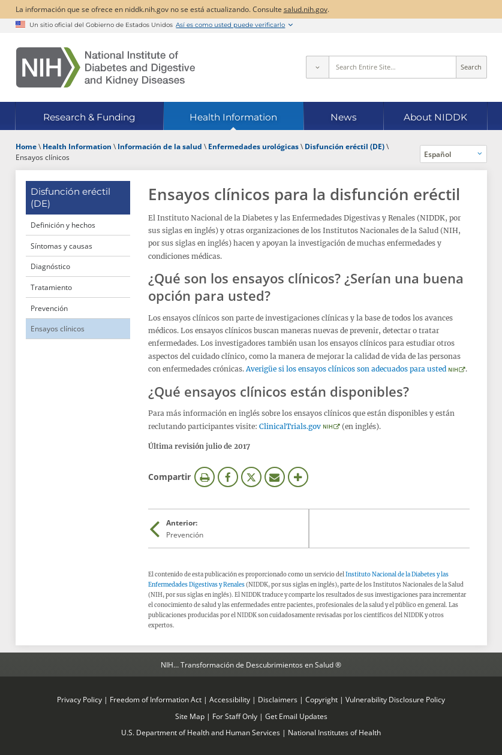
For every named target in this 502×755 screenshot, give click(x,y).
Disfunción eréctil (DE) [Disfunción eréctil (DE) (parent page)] (70, 197)
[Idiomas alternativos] (453, 154)
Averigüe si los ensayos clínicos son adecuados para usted (346, 368)
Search (471, 67)
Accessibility (229, 699)
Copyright (321, 699)
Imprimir (204, 477)
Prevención (49, 308)
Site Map (190, 716)
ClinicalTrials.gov (290, 426)
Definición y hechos (63, 224)
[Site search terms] (392, 67)
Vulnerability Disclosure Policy (395, 699)
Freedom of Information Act (156, 699)
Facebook (228, 477)
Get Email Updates (296, 716)
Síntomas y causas (61, 245)
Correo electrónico (274, 477)
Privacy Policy (79, 699)
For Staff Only (234, 716)
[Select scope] (317, 67)
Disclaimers (277, 699)
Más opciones (298, 477)
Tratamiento (51, 287)
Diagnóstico (50, 266)
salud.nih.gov (305, 9)
